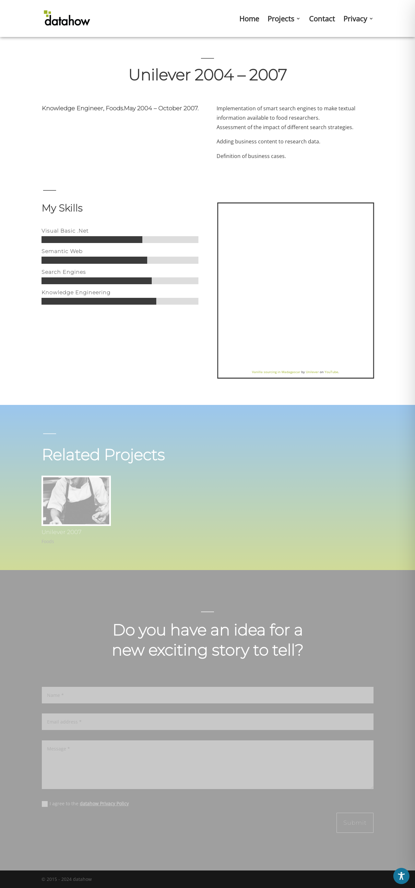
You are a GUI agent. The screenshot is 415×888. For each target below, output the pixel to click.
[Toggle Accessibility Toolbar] (401, 876)
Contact (322, 19)
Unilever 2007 (61, 532)
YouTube (338, 372)
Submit (355, 822)
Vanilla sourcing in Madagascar (283, 372)
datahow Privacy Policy (104, 803)
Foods (48, 541)
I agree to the (85, 803)
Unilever (319, 372)
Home (249, 19)
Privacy (355, 19)
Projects (280, 19)
